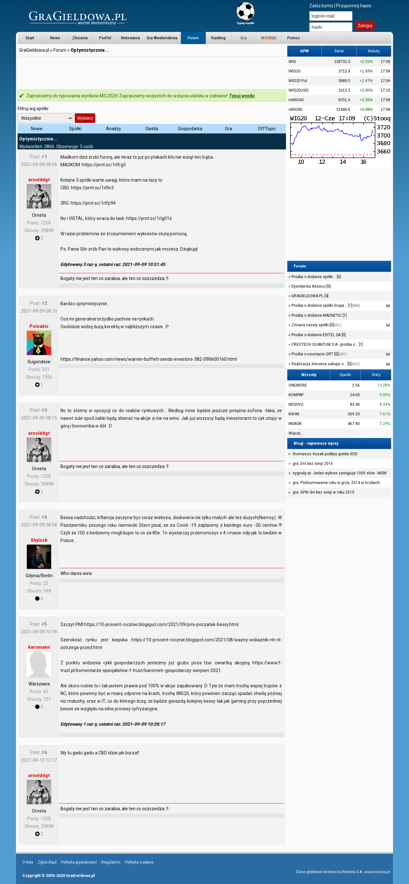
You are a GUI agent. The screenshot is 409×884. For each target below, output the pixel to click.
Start (30, 38)
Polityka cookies (139, 862)
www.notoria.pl (377, 872)
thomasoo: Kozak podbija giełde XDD (325, 454)
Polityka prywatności (79, 862)
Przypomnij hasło (353, 5)
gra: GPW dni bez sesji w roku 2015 (323, 492)
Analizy (113, 128)
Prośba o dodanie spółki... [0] (315, 277)
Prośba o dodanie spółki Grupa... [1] (325, 305)
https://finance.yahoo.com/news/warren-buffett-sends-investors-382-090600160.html (148, 359)
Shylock (39, 540)
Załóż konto (321, 5)
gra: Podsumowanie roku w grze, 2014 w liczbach (336, 482)
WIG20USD (299, 90)
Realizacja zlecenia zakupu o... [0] (324, 364)
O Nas (27, 862)
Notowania (130, 38)
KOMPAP (296, 395)
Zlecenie (80, 38)
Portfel (105, 38)
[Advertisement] (151, 71)
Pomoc (293, 38)
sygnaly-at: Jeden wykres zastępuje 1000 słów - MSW (340, 473)
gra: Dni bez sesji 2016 (313, 463)
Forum (193, 38)
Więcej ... (296, 433)
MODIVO (296, 404)
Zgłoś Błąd (47, 862)
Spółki (75, 128)
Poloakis (39, 326)
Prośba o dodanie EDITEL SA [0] (318, 335)
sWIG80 (295, 109)
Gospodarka (190, 128)
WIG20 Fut (298, 81)
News (55, 38)
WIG (292, 61)
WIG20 (294, 71)
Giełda (151, 128)
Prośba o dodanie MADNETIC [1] (318, 315)
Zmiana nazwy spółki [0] (315, 325)
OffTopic (267, 128)
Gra (228, 128)
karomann (39, 647)
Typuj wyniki (242, 95)
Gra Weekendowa (162, 38)
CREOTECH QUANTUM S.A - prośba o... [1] (326, 344)
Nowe (36, 128)
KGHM (294, 414)
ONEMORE (298, 385)
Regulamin (110, 862)
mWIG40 (296, 100)
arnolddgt (39, 179)
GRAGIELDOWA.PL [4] (309, 296)
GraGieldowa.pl (34, 50)
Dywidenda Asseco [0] (310, 286)
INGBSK (295, 423)
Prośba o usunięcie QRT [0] (318, 354)
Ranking (218, 38)
